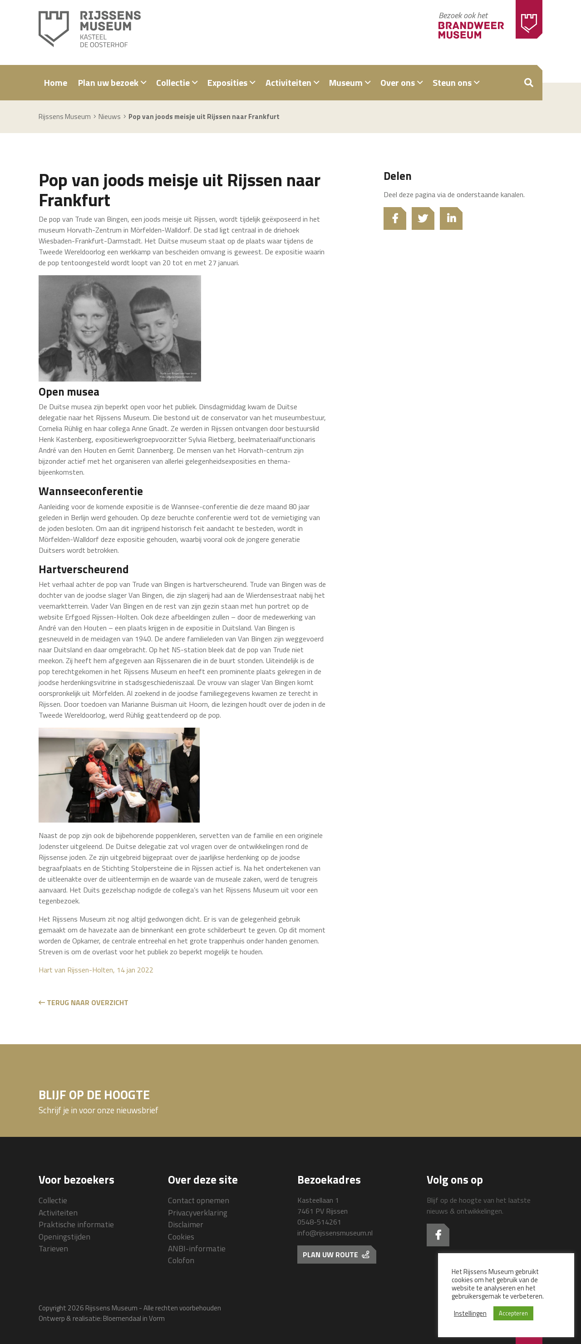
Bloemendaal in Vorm (134, 1318)
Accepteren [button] (513, 1313)
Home (55, 82)
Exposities (227, 82)
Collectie (173, 82)
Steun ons (452, 82)
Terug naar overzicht (83, 1002)
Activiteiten (288, 82)
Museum (346, 82)
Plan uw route (336, 1254)
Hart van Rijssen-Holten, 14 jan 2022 (96, 969)
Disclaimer (185, 1224)
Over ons (397, 82)
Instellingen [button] (470, 1313)
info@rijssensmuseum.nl (335, 1232)
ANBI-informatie (197, 1248)
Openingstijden (64, 1236)
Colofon (181, 1260)
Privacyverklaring (197, 1212)
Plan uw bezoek (108, 82)
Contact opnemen (198, 1200)
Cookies (181, 1236)
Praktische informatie (76, 1224)
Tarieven (53, 1248)
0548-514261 (319, 1221)
